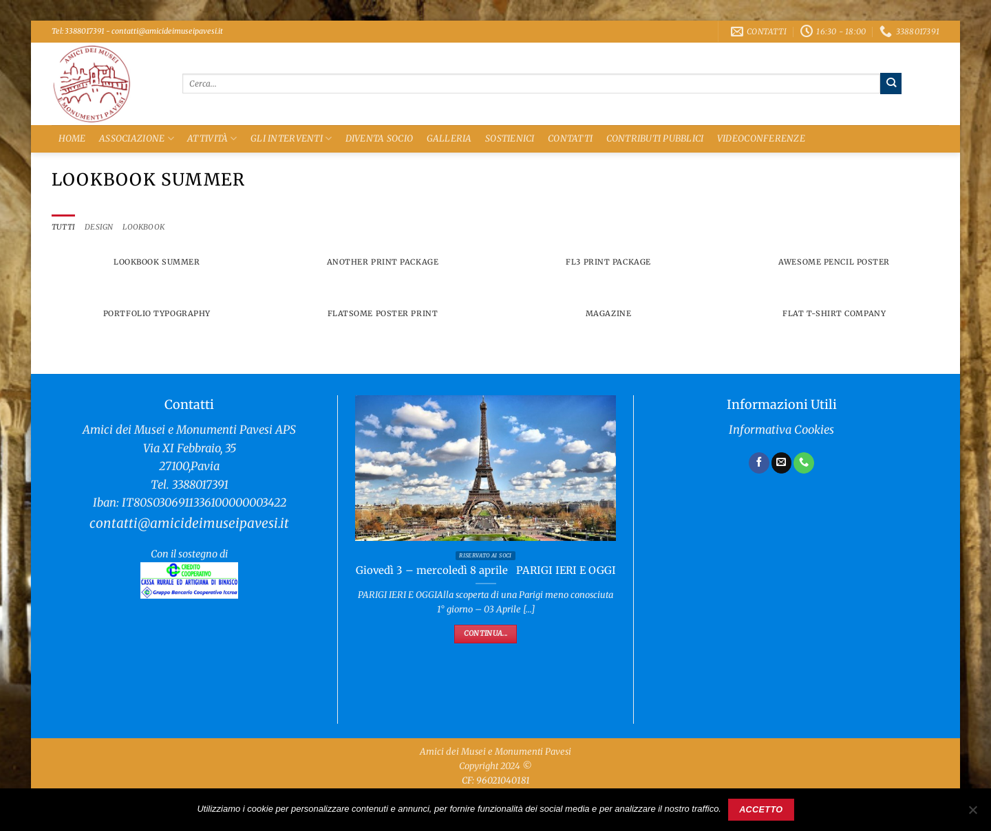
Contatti (570, 138)
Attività (212, 138)
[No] (972, 814)
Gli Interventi (291, 138)
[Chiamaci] (803, 463)
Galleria (449, 138)
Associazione (136, 138)
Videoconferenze (761, 138)
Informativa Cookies (781, 430)
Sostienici (510, 138)
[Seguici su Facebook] (759, 463)
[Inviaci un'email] (781, 463)
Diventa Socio (379, 138)
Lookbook (147, 227)
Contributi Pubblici (655, 138)
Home (72, 138)
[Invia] (891, 83)
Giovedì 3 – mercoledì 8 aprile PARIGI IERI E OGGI (486, 570)
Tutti (64, 227)
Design (99, 227)
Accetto (760, 810)
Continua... (485, 634)
